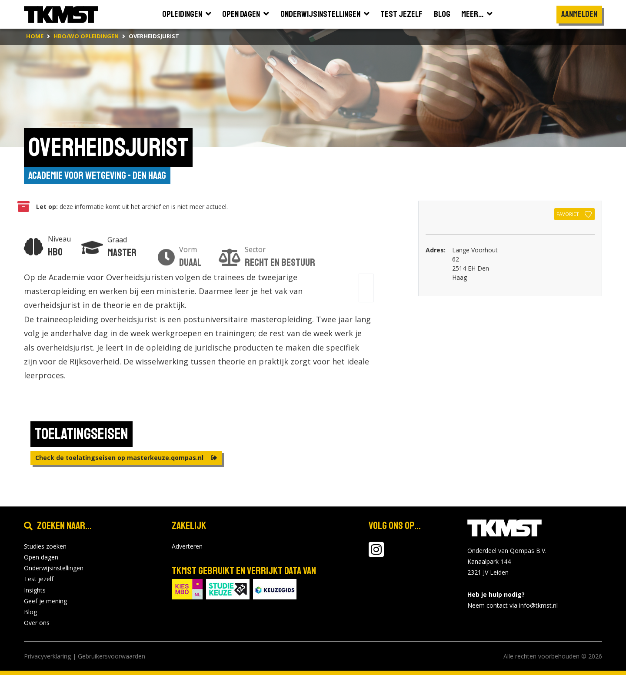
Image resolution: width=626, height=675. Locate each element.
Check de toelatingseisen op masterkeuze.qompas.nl (126, 457)
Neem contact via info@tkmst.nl (512, 605)
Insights (35, 590)
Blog (30, 612)
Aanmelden (579, 14)
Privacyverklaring (47, 656)
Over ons (37, 623)
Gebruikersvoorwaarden (111, 656)
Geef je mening (45, 601)
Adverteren (187, 546)
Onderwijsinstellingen (53, 568)
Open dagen (41, 557)
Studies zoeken (45, 546)
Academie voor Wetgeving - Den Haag (97, 175)
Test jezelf (38, 579)
